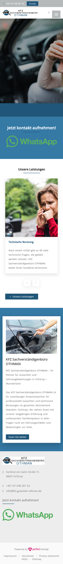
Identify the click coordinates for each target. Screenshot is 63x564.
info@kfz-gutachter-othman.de (23, 491)
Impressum (10, 555)
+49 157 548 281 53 (15, 3)
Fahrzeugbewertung (19, 242)
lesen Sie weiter (17, 437)
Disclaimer (28, 555)
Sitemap (36, 559)
